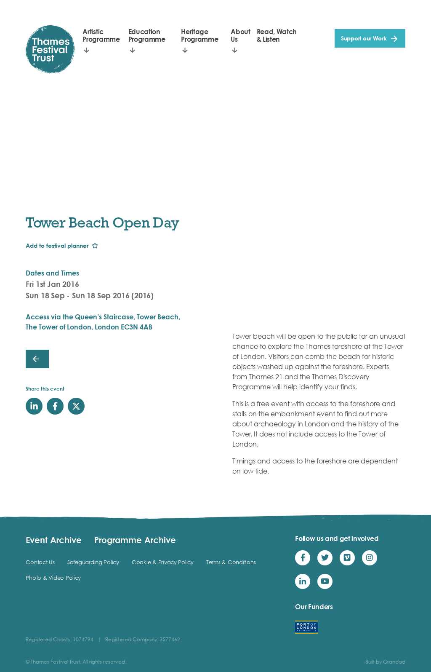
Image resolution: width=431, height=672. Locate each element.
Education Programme (146, 35)
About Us (240, 35)
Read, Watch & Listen (277, 35)
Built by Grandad (385, 662)
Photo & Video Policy (53, 577)
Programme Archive (135, 540)
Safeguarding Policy (93, 562)
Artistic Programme (101, 35)
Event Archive (54, 540)
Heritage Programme (199, 35)
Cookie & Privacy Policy (163, 562)
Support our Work (364, 38)
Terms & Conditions (230, 562)
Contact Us (40, 562)
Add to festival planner (57, 245)
